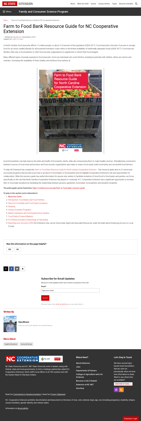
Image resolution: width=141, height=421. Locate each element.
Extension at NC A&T (85, 384)
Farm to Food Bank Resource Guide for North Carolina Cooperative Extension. (66, 170)
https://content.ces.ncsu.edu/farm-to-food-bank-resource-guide (59, 188)
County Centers (104, 4)
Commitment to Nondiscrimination (27, 394)
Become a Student (126, 4)
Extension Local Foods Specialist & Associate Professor (35, 325)
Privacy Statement (57, 394)
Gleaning (11, 206)
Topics (114, 4)
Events (93, 4)
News (6, 20)
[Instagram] (116, 389)
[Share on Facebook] (11, 268)
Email (43, 286)
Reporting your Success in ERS (20, 223)
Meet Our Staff (83, 4)
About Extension (83, 363)
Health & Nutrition (11, 344)
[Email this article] (17, 268)
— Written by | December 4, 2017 (20, 37)
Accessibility (23, 408)
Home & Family (26, 344)
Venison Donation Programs (19, 210)
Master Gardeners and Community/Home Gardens (28, 213)
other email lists (61, 304)
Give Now (80, 388)
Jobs (78, 367)
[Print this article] (22, 268)
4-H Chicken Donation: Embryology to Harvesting (28, 220)
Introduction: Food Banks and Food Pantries (26, 200)
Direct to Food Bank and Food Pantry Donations (28, 203)
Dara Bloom (17, 37)
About (73, 4)
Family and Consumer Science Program (43, 11)
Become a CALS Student (86, 381)
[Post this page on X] (6, 268)
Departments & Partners (86, 370)
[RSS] (121, 389)
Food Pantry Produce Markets (20, 216)
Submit (45, 298)
